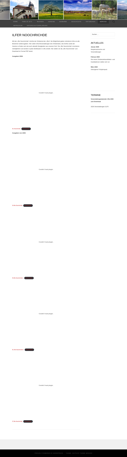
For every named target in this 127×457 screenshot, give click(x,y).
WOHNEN (40, 21)
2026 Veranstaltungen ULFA (100, 106)
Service (103, 21)
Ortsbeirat (90, 21)
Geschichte (76, 21)
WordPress (58, 453)
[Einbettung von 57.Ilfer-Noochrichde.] (46, 385)
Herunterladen (26, 128)
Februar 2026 (95, 57)
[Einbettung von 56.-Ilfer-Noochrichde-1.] (46, 313)
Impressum (18, 25)
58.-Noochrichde (16, 128)
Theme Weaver (86, 453)
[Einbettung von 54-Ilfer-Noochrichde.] (46, 169)
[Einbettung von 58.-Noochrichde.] (46, 92)
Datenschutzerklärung (37, 25)
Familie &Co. (27, 21)
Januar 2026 (95, 47)
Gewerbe (63, 21)
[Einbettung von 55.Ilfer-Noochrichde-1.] (46, 242)
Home (15, 21)
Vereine (51, 21)
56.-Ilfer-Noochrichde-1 (18, 349)
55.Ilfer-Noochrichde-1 (17, 278)
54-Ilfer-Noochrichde (17, 205)
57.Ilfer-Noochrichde (17, 421)
